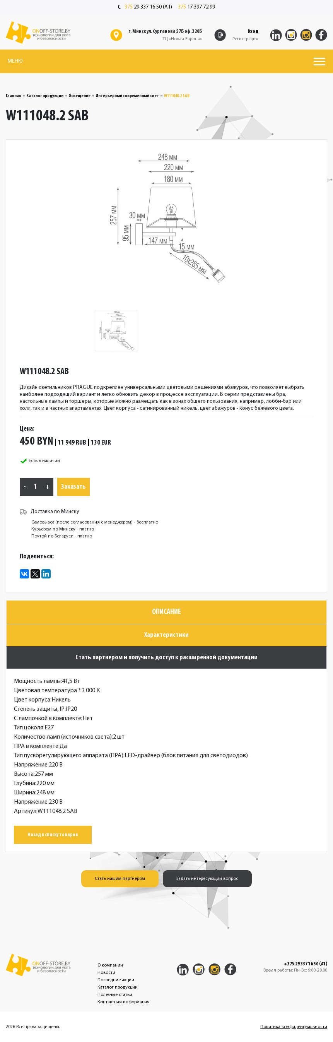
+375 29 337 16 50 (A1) (305, 964)
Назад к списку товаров (52, 835)
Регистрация (245, 39)
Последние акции (115, 980)
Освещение (79, 96)
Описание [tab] (166, 612)
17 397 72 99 (196, 7)
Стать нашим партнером (120, 878)
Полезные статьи (114, 994)
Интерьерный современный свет (127, 96)
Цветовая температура (47, 691)
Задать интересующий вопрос (207, 878)
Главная (13, 96)
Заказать (73, 487)
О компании (110, 965)
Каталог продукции (44, 96)
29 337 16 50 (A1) (145, 7)
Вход (253, 31)
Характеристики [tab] (166, 635)
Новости (106, 972)
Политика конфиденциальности (293, 1027)
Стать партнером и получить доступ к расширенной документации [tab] (166, 657)
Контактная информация (123, 1002)
